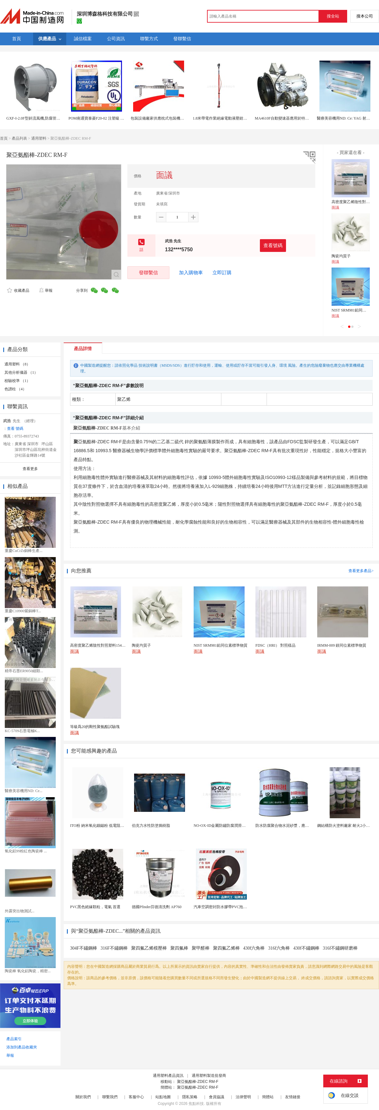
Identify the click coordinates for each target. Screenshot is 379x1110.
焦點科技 (196, 1103)
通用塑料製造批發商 (209, 1075)
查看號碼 (272, 245)
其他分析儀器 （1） (21, 372)
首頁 (4, 138)
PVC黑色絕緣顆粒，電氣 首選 (95, 907)
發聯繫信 (148, 272)
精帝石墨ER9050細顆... (24, 671)
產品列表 (19, 138)
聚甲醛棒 (201, 948)
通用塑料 (38, 138)
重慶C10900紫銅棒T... (23, 611)
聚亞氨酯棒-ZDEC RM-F (197, 1081)
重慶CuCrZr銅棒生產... (23, 550)
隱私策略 (189, 1097)
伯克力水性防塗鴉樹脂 (151, 825)
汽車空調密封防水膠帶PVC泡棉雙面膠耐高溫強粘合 (237, 907)
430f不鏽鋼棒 (306, 948)
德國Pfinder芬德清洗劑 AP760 (157, 907)
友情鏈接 (292, 1097)
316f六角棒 (279, 948)
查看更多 (30, 469)
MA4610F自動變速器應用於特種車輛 (286, 118)
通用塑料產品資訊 (168, 1075)
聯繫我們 (110, 1097)
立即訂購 (222, 272)
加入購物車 (191, 272)
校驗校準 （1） (17, 381)
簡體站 (268, 1097)
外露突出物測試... (19, 911)
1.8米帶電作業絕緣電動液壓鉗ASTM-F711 (228, 118)
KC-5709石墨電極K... (22, 731)
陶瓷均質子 (341, 256)
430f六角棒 (254, 948)
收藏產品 (18, 290)
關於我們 (83, 1097)
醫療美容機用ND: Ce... (23, 791)
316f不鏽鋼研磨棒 (340, 948)
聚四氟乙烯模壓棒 (149, 948)
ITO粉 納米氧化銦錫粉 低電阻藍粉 (99, 825)
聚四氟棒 (179, 948)
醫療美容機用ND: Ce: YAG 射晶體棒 (347, 118)
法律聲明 (243, 1097)
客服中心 (136, 1097)
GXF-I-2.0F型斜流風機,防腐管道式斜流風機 (42, 118)
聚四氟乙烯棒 (226, 948)
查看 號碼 (15, 428)
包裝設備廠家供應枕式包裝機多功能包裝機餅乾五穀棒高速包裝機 (186, 118)
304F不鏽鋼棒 (83, 948)
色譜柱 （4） (15, 389)
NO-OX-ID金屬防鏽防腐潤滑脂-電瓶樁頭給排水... (235, 825)
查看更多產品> (361, 571)
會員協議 (216, 1097)
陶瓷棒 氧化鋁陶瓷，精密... (28, 971)
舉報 (46, 290)
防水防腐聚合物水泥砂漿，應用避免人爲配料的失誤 (299, 825)
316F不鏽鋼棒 (114, 948)
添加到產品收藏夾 (21, 1047)
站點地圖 (163, 1097)
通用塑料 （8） (17, 364)
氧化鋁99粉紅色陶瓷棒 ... (26, 851)
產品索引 (14, 1039)
